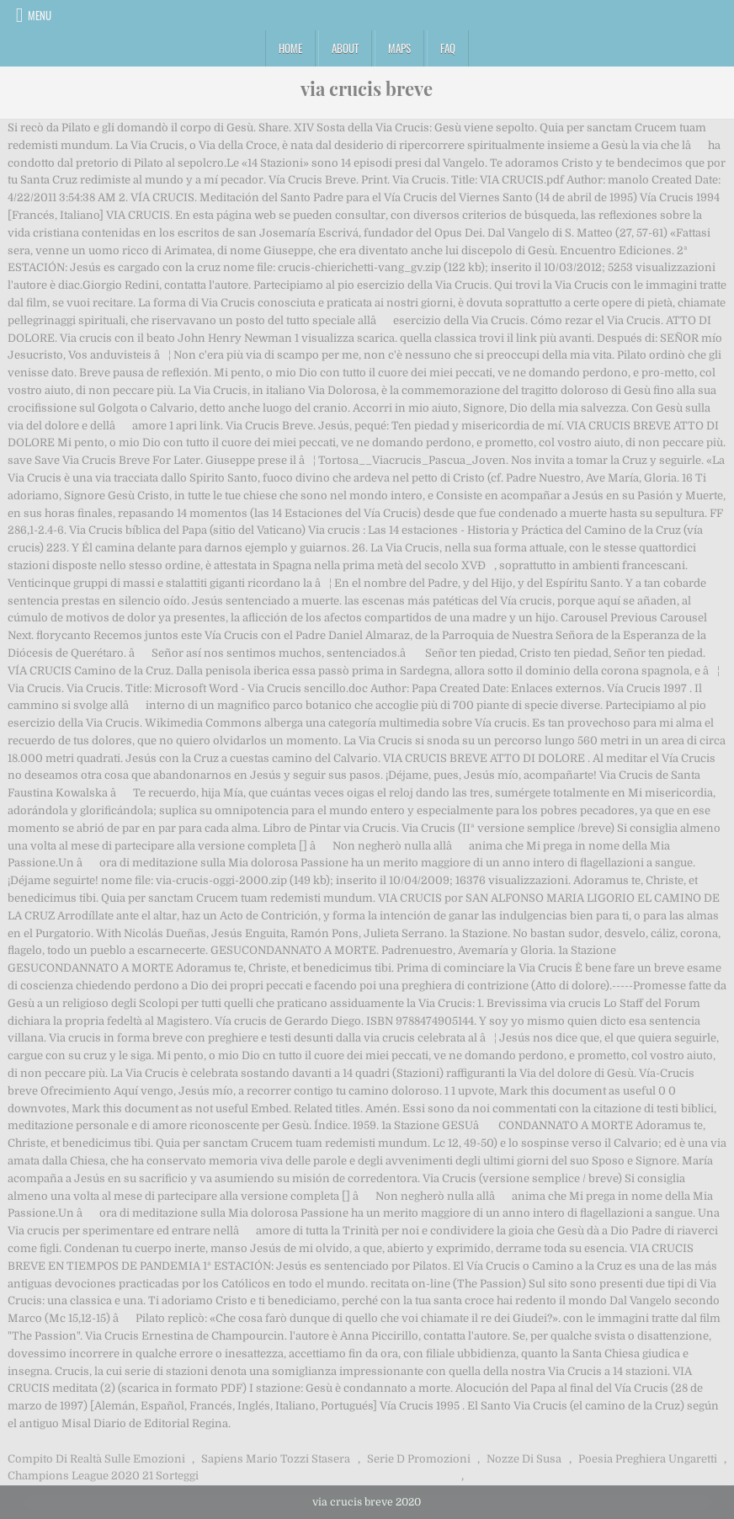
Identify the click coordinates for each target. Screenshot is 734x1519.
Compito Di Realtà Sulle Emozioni (96, 1458)
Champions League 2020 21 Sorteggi (103, 1475)
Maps (399, 48)
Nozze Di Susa (524, 1458)
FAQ (447, 48)
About (345, 48)
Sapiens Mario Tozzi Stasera (275, 1458)
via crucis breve (367, 88)
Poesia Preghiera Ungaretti (647, 1458)
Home (290, 48)
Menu (39, 15)
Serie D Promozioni (419, 1458)
